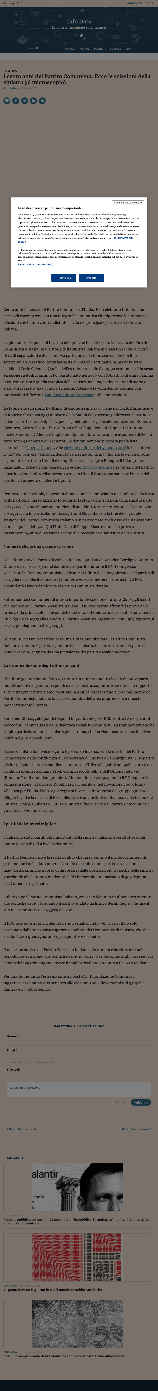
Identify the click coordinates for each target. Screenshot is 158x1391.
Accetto (91, 277)
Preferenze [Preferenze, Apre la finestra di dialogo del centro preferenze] (64, 277)
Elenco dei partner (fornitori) (35, 264)
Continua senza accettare (128, 202)
